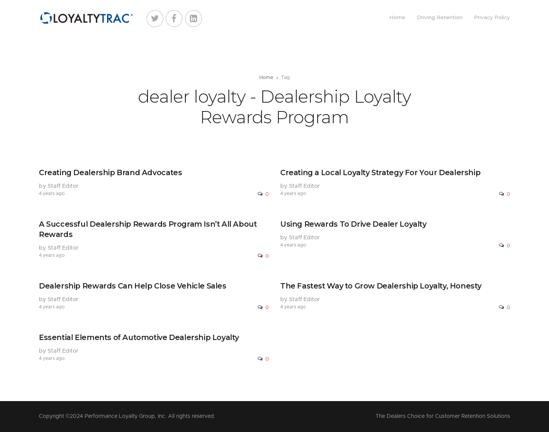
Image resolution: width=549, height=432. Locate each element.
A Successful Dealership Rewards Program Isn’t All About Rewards (148, 229)
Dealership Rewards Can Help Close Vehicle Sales (132, 285)
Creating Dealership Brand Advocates (110, 172)
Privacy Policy (492, 17)
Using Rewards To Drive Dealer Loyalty (353, 224)
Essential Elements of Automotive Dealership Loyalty (139, 337)
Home (397, 17)
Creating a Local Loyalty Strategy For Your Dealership (380, 172)
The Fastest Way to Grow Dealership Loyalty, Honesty (381, 285)
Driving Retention (439, 17)
